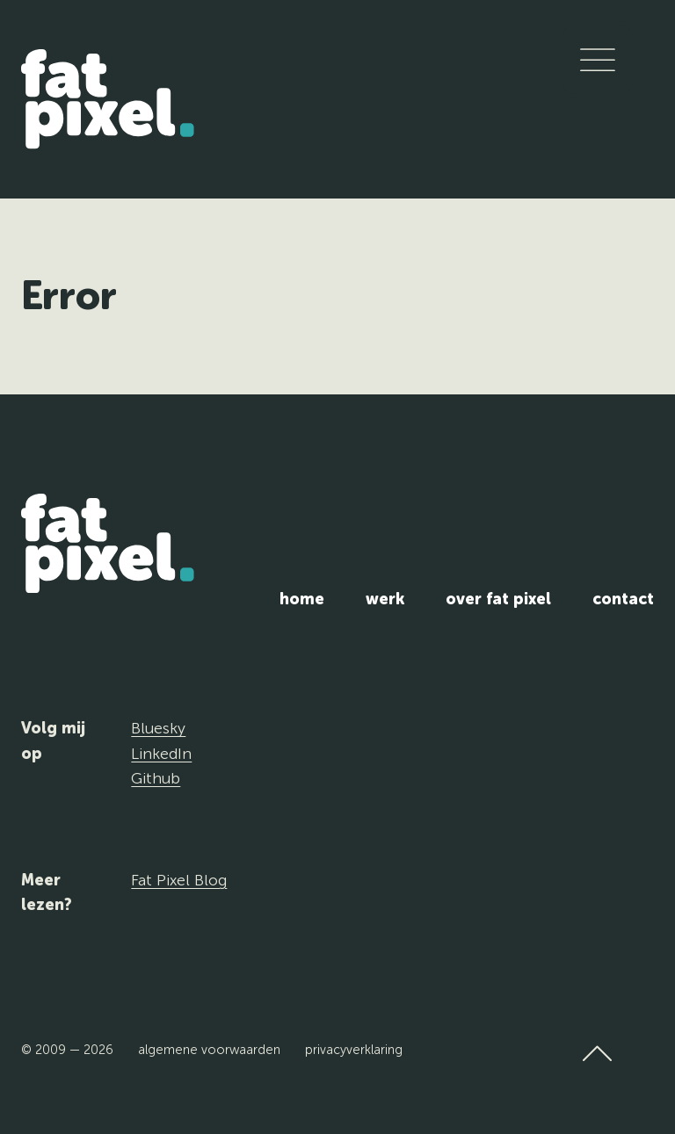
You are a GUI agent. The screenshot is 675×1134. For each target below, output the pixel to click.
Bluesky (158, 728)
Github (155, 778)
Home (301, 599)
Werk (385, 599)
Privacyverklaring (354, 1050)
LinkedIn (161, 753)
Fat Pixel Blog (179, 880)
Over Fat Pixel (498, 599)
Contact (623, 599)
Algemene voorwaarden (209, 1050)
